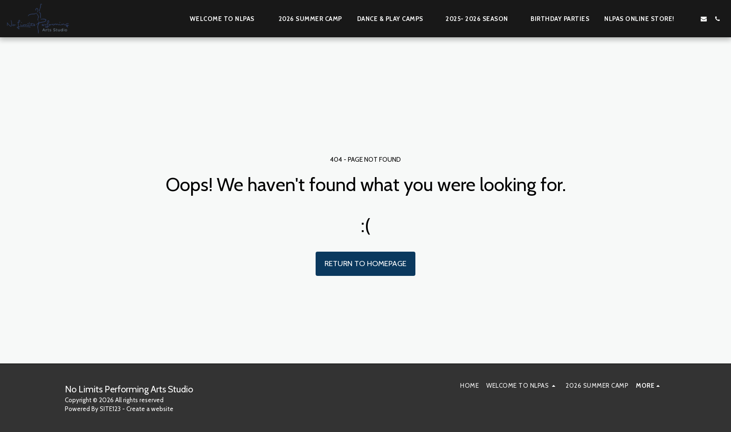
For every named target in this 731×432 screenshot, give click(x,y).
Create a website (149, 408)
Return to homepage (365, 263)
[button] (227, 19)
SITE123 (110, 408)
